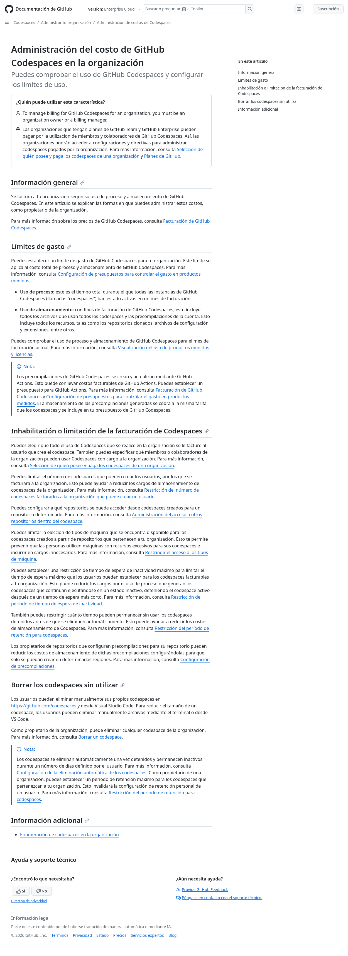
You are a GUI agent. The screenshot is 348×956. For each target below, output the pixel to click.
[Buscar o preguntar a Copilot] (198, 8)
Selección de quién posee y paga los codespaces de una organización (102, 465)
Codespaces (24, 22)
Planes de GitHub (162, 156)
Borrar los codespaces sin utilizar (68, 684)
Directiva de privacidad (29, 901)
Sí (20, 891)
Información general (48, 182)
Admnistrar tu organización (66, 22)
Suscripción (328, 8)
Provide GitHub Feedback (202, 889)
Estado (102, 935)
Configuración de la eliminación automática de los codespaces (81, 773)
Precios (119, 935)
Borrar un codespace (100, 737)
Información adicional (50, 820)
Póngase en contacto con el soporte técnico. (219, 897)
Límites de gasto (41, 246)
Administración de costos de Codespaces (134, 22)
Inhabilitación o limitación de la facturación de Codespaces (110, 430)
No (41, 891)
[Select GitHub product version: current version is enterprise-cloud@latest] (114, 9)
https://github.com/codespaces (43, 706)
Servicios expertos (147, 935)
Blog (172, 935)
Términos (60, 935)
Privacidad (82, 935)
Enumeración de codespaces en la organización (69, 834)
